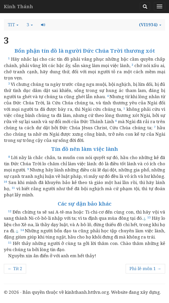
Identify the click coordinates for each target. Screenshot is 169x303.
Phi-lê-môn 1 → (145, 268)
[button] (13, 24)
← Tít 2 (15, 268)
